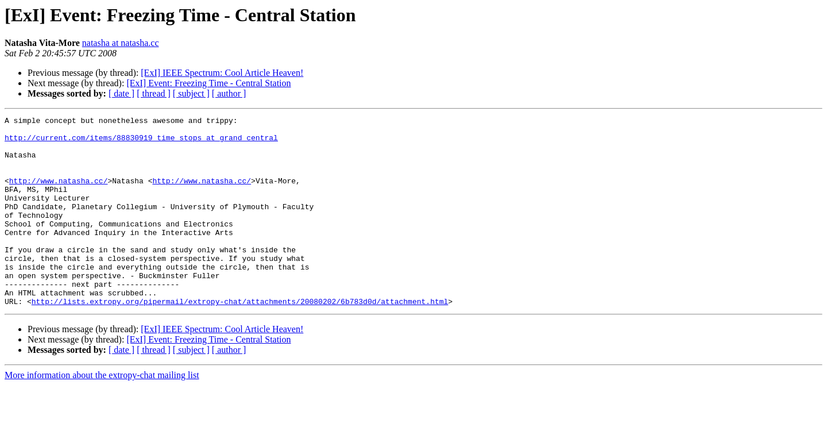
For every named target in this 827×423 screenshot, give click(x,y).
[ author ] (229, 93)
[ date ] (121, 93)
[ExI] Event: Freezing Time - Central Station (208, 83)
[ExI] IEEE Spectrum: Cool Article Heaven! (222, 73)
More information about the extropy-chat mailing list (102, 413)
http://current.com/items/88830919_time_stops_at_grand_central (141, 142)
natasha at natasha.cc (120, 43)
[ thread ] (154, 93)
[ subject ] (191, 93)
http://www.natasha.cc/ (58, 194)
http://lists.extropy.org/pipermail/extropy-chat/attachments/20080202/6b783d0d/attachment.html (240, 339)
